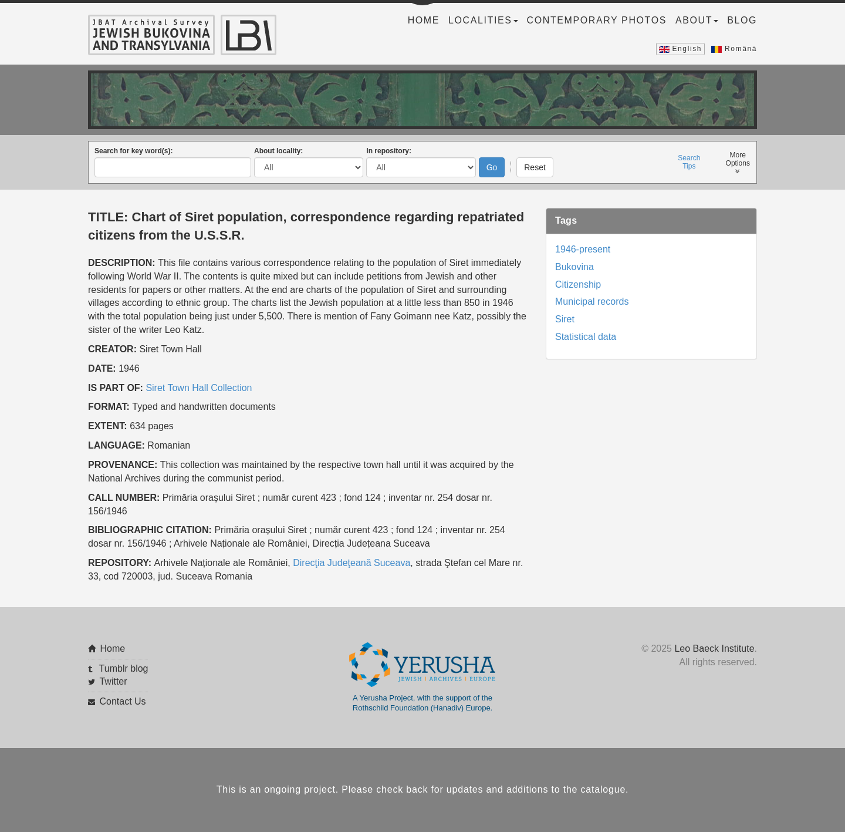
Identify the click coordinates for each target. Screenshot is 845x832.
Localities (483, 20)
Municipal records (591, 301)
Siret (564, 319)
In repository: (388, 150)
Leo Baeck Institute (714, 649)
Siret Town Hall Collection (199, 388)
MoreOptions (738, 163)
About (696, 20)
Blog (742, 20)
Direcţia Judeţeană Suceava (351, 563)
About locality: (278, 150)
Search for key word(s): (133, 150)
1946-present (582, 249)
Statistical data (585, 337)
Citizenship (578, 284)
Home (424, 20)
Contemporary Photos (597, 20)
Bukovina (574, 267)
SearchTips (689, 162)
